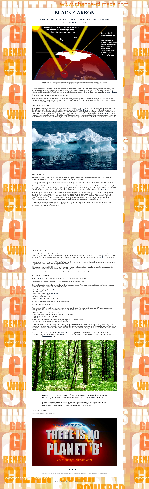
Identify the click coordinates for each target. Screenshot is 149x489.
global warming (47, 336)
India (53, 290)
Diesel (38, 316)
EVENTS (58, 19)
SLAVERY (94, 19)
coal (48, 326)
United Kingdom (83, 110)
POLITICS (75, 19)
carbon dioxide (112, 92)
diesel (61, 334)
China (40, 291)
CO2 (66, 278)
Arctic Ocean (104, 189)
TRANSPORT (104, 19)
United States (39, 278)
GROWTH (50, 19)
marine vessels (62, 332)
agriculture (101, 257)
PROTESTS (84, 19)
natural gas (104, 113)
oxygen (94, 397)
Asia (46, 293)
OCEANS (66, 19)
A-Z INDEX (73, 22)
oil (97, 113)
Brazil (40, 298)
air (72, 262)
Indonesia (54, 293)
